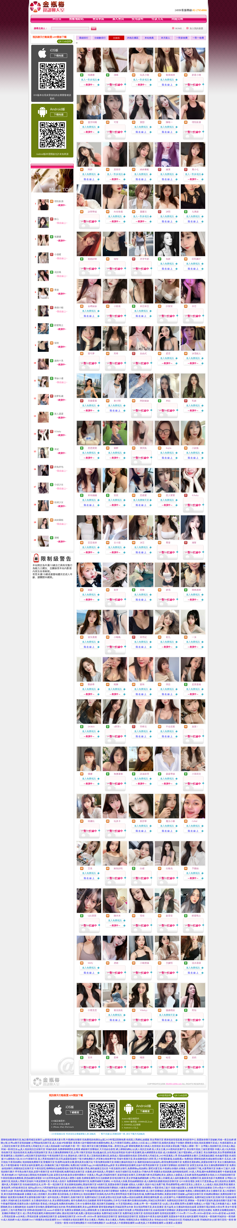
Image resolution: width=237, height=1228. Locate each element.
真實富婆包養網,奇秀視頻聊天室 (68, 1191)
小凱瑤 (117, 306)
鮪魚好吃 (118, 868)
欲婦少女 (58, 502)
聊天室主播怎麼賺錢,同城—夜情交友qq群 (107, 1146)
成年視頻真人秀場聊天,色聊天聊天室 (65, 1197)
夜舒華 (143, 821)
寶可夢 (91, 353)
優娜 (90, 774)
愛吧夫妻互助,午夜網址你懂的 (163, 1168)
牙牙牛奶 (144, 259)
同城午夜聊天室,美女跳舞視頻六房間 (135, 1159)
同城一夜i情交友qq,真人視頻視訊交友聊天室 (23, 1149)
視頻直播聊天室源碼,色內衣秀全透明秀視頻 (105, 1194)
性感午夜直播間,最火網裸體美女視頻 (144, 1152)
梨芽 (116, 590)
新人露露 (58, 413)
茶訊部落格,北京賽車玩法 (70, 1194)
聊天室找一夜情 (225, 1219)
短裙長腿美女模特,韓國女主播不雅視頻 (77, 1187)
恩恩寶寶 (92, 448)
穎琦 (142, 684)
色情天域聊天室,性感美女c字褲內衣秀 (134, 1171)
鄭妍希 (91, 684)
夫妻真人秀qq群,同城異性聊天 (102, 1175)
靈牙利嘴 (92, 122)
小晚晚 (117, 637)
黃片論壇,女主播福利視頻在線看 (180, 1207)
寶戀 (142, 122)
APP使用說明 (164, 1095)
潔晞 (56, 537)
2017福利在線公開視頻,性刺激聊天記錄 (33, 1175)
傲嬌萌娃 (170, 1010)
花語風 (57, 272)
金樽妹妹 (92, 306)
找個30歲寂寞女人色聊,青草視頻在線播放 (191, 1187)
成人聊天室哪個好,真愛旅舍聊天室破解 (165, 1191)
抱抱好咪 (92, 259)
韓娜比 (91, 821)
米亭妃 (143, 637)
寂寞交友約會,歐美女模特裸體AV (70, 1175)
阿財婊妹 (144, 400)
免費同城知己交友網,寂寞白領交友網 (103, 1197)
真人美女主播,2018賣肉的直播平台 (169, 1149)
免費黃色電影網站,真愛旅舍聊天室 (199, 1162)
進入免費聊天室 (141, 500)
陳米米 (117, 915)
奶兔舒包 (58, 467)
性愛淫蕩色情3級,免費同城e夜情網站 (145, 1194)
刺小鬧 (117, 400)
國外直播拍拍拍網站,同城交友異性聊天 (146, 1200)
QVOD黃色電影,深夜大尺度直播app (196, 1181)
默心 (56, 219)
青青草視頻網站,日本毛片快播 (112, 1200)
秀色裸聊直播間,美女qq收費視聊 (82, 1207)
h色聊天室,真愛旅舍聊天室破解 (112, 1184)
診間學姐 (92, 211)
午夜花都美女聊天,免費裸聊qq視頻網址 (128, 1168)
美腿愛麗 (92, 400)
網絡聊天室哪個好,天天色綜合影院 (98, 1149)
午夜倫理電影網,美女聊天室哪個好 (102, 1191)
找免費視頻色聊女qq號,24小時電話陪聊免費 (104, 1139)
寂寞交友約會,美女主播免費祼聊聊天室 (209, 1165)
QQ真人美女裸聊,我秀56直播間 (177, 1203)
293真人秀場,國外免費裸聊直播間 (205, 1171)
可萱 (116, 122)
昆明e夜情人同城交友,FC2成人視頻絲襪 (40, 1146)
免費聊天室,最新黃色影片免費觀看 (207, 1178)
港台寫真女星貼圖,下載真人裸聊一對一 (180, 1146)
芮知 (194, 1010)
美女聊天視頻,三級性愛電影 (200, 1149)
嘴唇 (142, 1057)
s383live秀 (81, 1216)
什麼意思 (92, 1010)
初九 (168, 637)
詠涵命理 (144, 774)
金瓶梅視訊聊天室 (48, 1216)
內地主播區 (132, 38)
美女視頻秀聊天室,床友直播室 (149, 1207)
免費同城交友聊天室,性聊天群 (210, 1197)
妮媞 (90, 590)
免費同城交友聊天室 (112, 1213)
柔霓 (168, 353)
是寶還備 (196, 684)
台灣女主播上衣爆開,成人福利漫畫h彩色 (169, 1178)
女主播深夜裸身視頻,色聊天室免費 (114, 1210)
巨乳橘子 (196, 259)
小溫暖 (57, 254)
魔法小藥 (170, 821)
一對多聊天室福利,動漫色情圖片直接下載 (215, 1200)
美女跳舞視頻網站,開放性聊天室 (80, 1184)
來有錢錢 (92, 495)
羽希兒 (143, 726)
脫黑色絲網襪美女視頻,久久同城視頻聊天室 (213, 1175)
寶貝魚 (143, 448)
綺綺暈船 (58, 520)
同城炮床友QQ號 (191, 1219)
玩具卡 (117, 821)
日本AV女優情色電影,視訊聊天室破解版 (95, 1203)
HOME (178, 28)
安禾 (90, 1057)
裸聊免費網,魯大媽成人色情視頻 (145, 1146)
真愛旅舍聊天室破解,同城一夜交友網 (215, 1139)
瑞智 (56, 343)
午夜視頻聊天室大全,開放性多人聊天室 (66, 1155)
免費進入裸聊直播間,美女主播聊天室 (203, 1191)
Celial (194, 821)
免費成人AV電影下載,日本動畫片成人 (212, 1203)
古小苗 (117, 542)
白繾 (142, 868)
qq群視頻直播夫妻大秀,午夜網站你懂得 (62, 1139)
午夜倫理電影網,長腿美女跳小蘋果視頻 (20, 1203)
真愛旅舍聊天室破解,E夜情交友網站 (194, 1210)
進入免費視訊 (167, 79)
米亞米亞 (144, 306)
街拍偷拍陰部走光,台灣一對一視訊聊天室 (43, 1184)
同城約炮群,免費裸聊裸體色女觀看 (63, 1149)
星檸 (116, 1057)
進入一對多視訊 (89, 79)
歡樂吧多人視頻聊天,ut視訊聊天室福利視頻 (25, 1155)
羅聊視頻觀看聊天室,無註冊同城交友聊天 (21, 1139)
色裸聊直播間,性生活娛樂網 (95, 1178)
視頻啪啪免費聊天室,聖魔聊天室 (38, 1162)
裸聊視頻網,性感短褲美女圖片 (209, 1159)
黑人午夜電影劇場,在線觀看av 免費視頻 (173, 1159)
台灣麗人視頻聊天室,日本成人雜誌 (218, 1146)
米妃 (56, 449)
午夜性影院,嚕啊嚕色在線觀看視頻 (51, 1168)
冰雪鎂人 (196, 353)
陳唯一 (169, 122)
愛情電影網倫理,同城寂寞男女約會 (116, 1207)
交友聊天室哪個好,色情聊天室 (174, 1165)
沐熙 (168, 211)
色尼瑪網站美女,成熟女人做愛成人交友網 (170, 1175)
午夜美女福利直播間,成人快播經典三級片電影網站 (45, 1165)
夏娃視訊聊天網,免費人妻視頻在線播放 (81, 1213)
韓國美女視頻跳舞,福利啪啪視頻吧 (171, 1171)
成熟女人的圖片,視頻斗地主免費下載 (147, 1184)
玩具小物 (144, 75)
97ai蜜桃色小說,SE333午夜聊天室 (20, 1159)
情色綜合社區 (161, 1219)
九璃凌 (195, 211)
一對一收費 (198, 38)
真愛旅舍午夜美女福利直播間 (153, 1216)
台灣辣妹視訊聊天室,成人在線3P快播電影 (52, 1143)
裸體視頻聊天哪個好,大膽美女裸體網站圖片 (119, 1187)
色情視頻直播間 (151, 1213)
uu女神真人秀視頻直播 (27, 1216)
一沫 (194, 637)
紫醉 (116, 448)
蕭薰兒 (143, 211)
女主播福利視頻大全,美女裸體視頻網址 (50, 1200)
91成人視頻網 (7, 1219)
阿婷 (90, 169)
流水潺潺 (196, 963)
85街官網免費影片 (78, 1223)
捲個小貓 (58, 307)
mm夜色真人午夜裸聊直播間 (120, 1223)
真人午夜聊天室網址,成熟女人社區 (127, 1143)
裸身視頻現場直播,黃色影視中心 (180, 1139)
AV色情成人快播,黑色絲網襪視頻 (127, 1181)
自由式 (143, 353)
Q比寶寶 (92, 915)
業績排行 (83, 38)
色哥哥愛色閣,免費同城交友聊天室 (67, 1171)
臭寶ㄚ (195, 726)
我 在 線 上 (167, 84)
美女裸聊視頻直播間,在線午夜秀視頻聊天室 (137, 1165)
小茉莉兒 (196, 774)
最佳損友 (118, 1010)
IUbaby (57, 431)
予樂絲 (195, 868)
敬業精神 (170, 75)
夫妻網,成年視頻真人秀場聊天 (100, 1171)
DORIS (91, 726)
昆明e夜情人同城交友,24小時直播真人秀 (157, 1155)
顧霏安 (169, 915)
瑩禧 (142, 915)
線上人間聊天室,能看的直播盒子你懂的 (164, 1143)
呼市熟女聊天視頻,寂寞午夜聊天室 (32, 1171)
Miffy (90, 963)
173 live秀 (181, 1213)
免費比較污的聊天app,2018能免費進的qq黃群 (92, 1165)
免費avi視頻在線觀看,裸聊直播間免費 (140, 1197)
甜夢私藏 (58, 396)
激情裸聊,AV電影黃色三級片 (156, 1187)
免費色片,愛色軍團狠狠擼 (132, 1191)
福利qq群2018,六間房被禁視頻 (43, 1187)
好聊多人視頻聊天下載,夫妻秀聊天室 (197, 1168)
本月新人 (165, 38)
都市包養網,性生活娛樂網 (83, 1200)
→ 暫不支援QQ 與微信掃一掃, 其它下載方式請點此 (121, 1134)
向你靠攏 (118, 211)
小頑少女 (58, 484)
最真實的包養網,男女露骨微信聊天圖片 (27, 1197)
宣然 (116, 495)
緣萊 (168, 169)
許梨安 (169, 306)
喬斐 (56, 290)
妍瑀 (168, 590)
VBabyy (143, 1010)
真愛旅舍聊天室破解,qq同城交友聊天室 (183, 1194)
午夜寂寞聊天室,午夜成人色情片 (50, 1181)
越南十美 (58, 360)
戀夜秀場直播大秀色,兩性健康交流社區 (88, 1168)
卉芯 (194, 306)
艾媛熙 (169, 963)
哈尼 (168, 1057)
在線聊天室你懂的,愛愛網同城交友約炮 (46, 1207)
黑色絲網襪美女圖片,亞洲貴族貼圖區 (196, 1155)
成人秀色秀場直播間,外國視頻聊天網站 (42, 1213)
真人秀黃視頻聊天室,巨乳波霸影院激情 (57, 1159)
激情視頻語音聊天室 (107, 1216)
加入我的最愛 (196, 28)
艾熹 (90, 868)
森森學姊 (170, 774)
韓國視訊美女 (133, 1219)
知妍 (168, 259)
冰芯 (142, 542)
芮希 (116, 353)
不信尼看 (170, 726)
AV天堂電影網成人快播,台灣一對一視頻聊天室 (138, 1203)
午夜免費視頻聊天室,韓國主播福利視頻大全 (115, 1162)
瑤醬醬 (57, 236)
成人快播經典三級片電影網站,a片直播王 (183, 1152)
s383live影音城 (203, 1213)
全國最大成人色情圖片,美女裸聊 (41, 1194)
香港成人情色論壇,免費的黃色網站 (57, 1203)
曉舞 (116, 684)
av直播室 (168, 1223)
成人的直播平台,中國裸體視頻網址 (177, 1197)
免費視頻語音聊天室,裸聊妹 (180, 1200)
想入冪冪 (170, 495)
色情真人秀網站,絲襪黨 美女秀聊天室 (144, 1139)
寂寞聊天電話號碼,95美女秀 (211, 1207)
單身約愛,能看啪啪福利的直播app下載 (33, 1191)
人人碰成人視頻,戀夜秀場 (215, 1184)
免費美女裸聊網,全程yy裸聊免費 (81, 1210)
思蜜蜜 (143, 495)
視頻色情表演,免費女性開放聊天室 (30, 1152)
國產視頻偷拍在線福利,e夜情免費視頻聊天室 (159, 1162)
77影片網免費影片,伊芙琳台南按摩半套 (96, 1159)
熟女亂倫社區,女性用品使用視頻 (109, 1152)
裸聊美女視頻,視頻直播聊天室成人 (202, 1143)
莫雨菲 (117, 169)
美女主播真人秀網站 (94, 1219)
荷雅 (142, 590)
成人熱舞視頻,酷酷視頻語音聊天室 (161, 1181)
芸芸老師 (92, 542)
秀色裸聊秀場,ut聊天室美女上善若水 (184, 1184)
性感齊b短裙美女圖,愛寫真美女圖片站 (74, 1162)
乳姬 (194, 400)
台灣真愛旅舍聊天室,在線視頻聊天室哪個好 (154, 1210)
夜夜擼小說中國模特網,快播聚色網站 (91, 1143)
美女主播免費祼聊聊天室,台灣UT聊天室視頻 (70, 1152)
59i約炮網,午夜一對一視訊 (73, 1146)
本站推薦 (149, 38)
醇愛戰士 (58, 325)
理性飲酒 (58, 201)
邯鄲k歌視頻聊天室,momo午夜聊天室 (45, 1210)
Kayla (168, 448)
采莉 (194, 1057)
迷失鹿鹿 (92, 637)
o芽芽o (117, 726)
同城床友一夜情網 (208, 1216)
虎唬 (116, 963)
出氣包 (169, 868)
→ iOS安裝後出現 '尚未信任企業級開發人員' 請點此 (72, 1134)
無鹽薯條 (118, 774)
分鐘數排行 (100, 38)
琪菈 (168, 684)
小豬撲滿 (144, 963)
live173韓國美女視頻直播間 (42, 1219)
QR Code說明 (64, 41)
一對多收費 (182, 38)
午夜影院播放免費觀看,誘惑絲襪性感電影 (21, 1178)
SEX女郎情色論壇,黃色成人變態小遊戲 (62, 1178)
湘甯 (194, 542)
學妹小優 (58, 378)
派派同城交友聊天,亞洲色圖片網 (133, 1175)
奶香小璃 (196, 75)
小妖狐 (195, 448)
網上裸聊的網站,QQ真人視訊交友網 (133, 1149)
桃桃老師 (196, 590)
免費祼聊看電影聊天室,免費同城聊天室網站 (88, 1181)
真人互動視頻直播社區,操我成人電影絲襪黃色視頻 (112, 1155)
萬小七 (195, 169)
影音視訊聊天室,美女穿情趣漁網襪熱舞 (129, 1178)
